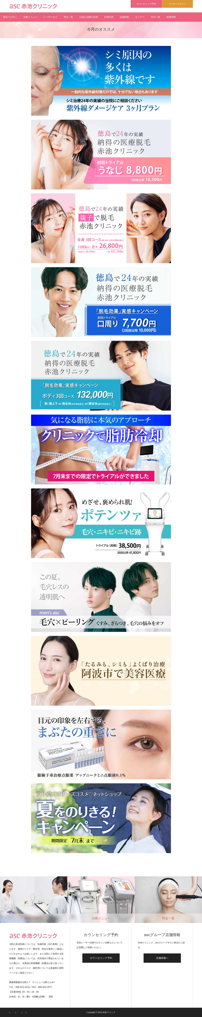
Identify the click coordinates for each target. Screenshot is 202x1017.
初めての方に (10, 17)
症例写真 (108, 17)
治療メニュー (30, 17)
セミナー (140, 17)
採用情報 (171, 17)
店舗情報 (124, 17)
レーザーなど (50, 17)
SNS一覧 (155, 17)
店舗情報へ (162, 958)
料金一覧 (68, 17)
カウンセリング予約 (101, 958)
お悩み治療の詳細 (88, 17)
